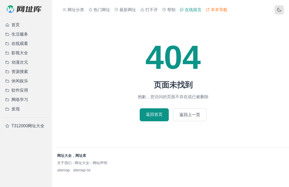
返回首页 (154, 114)
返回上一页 (189, 114)
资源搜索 (16, 71)
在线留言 (190, 10)
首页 (12, 25)
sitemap (63, 170)
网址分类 (73, 10)
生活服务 (16, 34)
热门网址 (99, 10)
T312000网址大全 (24, 126)
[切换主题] (279, 10)
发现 (12, 109)
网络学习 (16, 99)
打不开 (149, 10)
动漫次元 (16, 62)
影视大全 (16, 53)
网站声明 (100, 163)
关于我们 (64, 163)
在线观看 (16, 43)
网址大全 (82, 163)
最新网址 (125, 10)
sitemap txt (82, 170)
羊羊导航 (216, 10)
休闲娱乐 (16, 81)
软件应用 (16, 90)
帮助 (169, 10)
